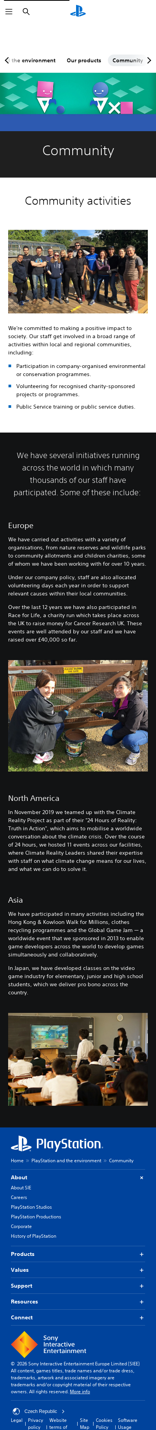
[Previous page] (8, 60)
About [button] (78, 1177)
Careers (19, 1197)
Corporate (21, 1226)
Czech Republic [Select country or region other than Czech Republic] (39, 1411)
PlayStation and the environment (66, 1160)
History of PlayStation (33, 1236)
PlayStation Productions (36, 1216)
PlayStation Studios (31, 1207)
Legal (17, 1420)
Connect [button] (78, 1317)
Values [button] (78, 1270)
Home (17, 1160)
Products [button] (78, 1254)
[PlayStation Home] (78, 11)
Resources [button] (78, 1301)
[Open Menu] (8, 11)
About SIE (21, 1187)
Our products (84, 60)
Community (128, 60)
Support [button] (78, 1286)
